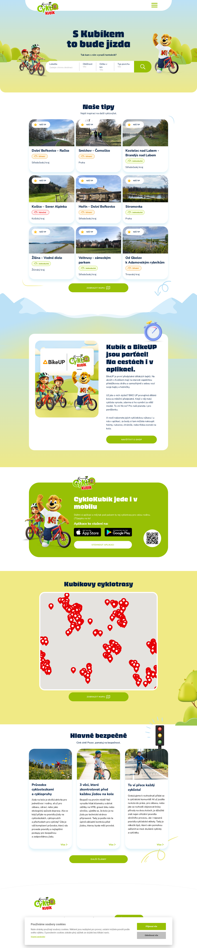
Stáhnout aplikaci (103, 544)
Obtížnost (87, 64)
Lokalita (53, 64)
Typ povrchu (124, 64)
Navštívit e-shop (131, 439)
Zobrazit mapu (96, 288)
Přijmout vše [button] (151, 926)
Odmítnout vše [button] (151, 935)
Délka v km (103, 65)
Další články (98, 859)
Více (63, 844)
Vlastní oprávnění (38, 937)
